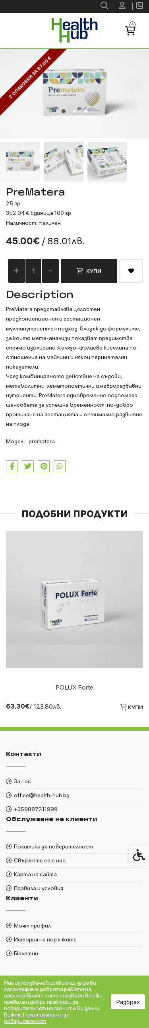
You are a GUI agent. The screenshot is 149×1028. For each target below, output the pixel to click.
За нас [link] (22, 781)
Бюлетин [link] (26, 953)
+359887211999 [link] (36, 809)
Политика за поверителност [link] (53, 846)
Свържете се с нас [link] (40, 860)
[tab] (63, 111)
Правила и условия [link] (38, 888)
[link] (105, 6)
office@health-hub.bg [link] (42, 795)
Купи (89, 270)
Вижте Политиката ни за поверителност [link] (36, 1017)
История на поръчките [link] (45, 939)
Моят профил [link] (32, 925)
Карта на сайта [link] (35, 874)
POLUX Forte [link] (74, 687)
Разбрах (128, 1002)
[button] (20, 162)
